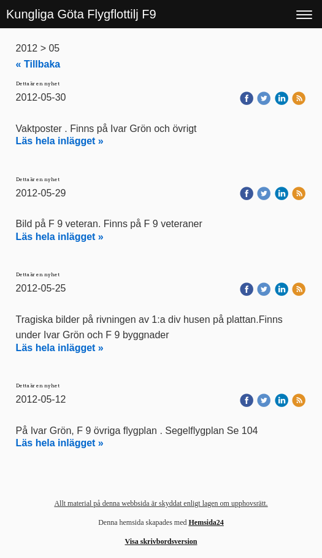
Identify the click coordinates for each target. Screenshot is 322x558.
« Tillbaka (38, 64)
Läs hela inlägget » (60, 141)
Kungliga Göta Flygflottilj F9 (81, 14)
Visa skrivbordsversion (161, 541)
